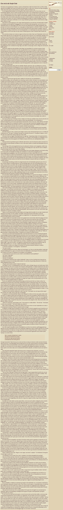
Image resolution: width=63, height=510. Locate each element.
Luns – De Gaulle (49, 45)
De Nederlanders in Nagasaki (52, 13)
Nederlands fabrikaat (50, 53)
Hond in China (49, 25)
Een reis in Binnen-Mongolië (52, 17)
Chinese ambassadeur (50, 58)
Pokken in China (49, 61)
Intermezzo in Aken (50, 27)
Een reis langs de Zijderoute (52, 19)
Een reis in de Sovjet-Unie (51, 16)
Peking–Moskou (49, 15)
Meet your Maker (49, 64)
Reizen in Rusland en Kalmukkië (53, 11)
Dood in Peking (49, 26)
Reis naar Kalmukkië (50, 12)
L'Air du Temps (49, 41)
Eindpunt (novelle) (50, 33)
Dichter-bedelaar (49, 59)
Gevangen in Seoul (50, 36)
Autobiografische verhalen (50, 21)
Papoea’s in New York (50, 24)
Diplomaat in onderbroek (51, 52)
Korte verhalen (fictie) (49, 31)
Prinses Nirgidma (49, 22)
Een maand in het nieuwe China (52, 10)
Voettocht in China (50, 34)
